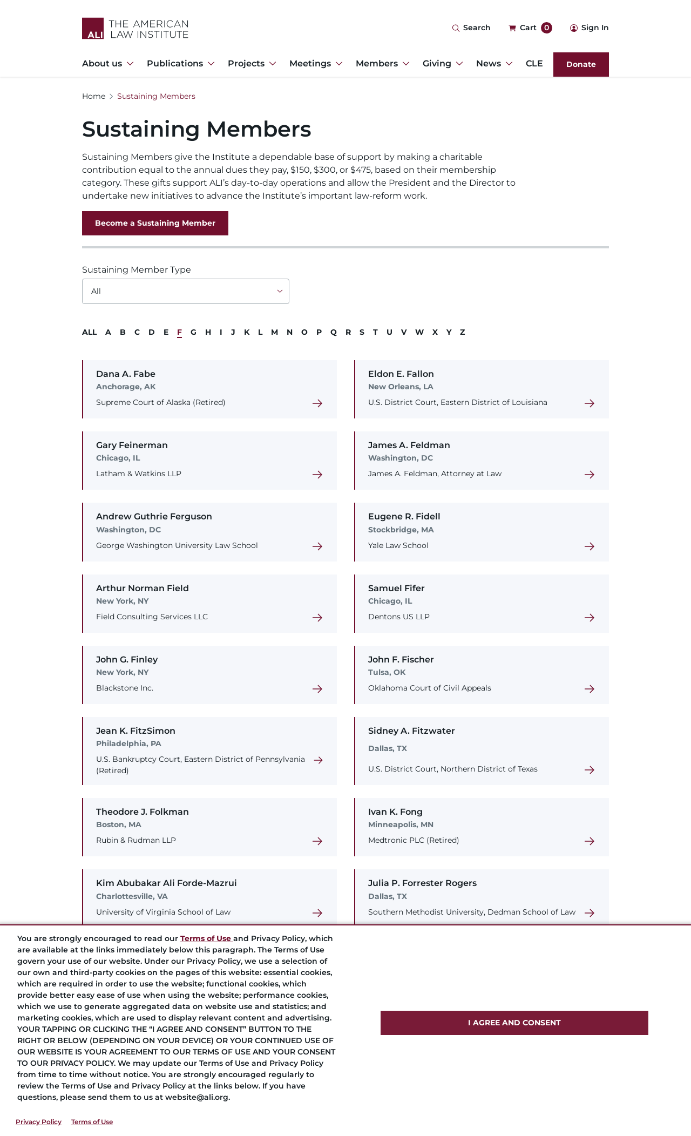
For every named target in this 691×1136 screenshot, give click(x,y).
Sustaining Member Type (136, 270)
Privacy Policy (39, 1122)
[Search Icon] (471, 28)
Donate (581, 64)
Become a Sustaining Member (155, 223)
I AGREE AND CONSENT (514, 1022)
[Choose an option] (185, 291)
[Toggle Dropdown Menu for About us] (128, 64)
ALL (89, 332)
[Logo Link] (135, 28)
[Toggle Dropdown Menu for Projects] (270, 64)
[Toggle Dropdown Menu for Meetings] (337, 64)
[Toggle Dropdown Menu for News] (507, 64)
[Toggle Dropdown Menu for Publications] (209, 64)
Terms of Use (92, 1122)
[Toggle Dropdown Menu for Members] (404, 64)
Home (93, 96)
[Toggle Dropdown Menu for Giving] (457, 64)
